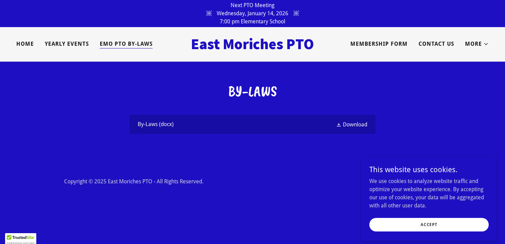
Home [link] (25, 44)
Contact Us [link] (436, 44)
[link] (252, 47)
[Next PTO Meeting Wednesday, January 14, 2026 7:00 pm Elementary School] (252, 13)
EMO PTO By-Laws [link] (126, 44)
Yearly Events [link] (67, 44)
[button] (477, 44)
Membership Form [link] (379, 44)
